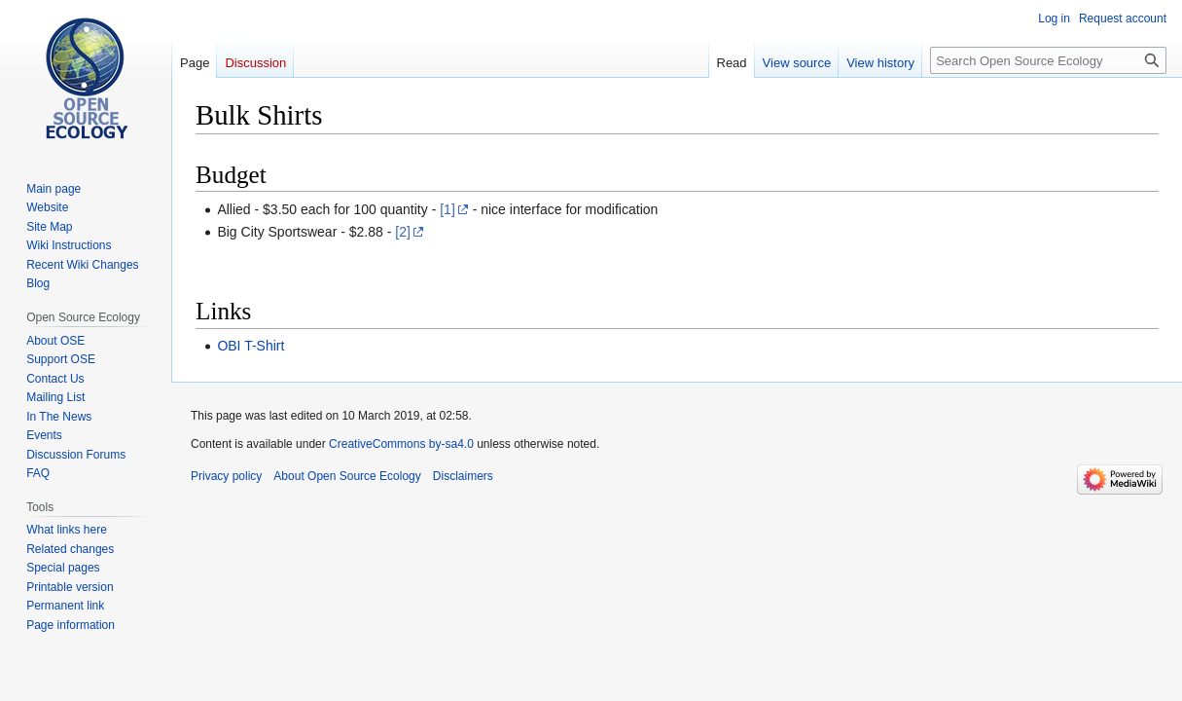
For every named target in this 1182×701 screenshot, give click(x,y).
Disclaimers (463, 476)
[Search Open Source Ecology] (1048, 60)
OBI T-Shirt (250, 345)
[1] (447, 209)
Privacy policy (226, 476)
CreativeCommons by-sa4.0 (401, 444)
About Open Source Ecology (346, 476)
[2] (403, 232)
